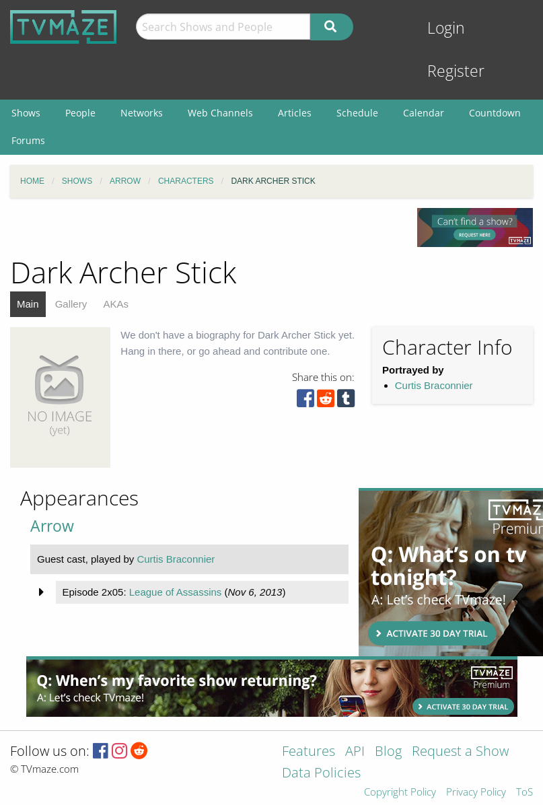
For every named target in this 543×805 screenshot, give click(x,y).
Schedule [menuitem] (357, 112)
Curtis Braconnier (434, 385)
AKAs (116, 304)
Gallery (71, 304)
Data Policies (321, 773)
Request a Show (460, 752)
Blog (388, 752)
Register (455, 71)
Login (446, 28)
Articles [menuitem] (295, 112)
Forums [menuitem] (28, 140)
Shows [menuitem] (25, 112)
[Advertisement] (446, 572)
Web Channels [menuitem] (220, 112)
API (355, 752)
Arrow (52, 526)
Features (308, 752)
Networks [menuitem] (141, 112)
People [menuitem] (80, 112)
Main (28, 304)
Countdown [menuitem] (495, 112)
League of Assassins (175, 592)
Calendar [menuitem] (423, 112)
